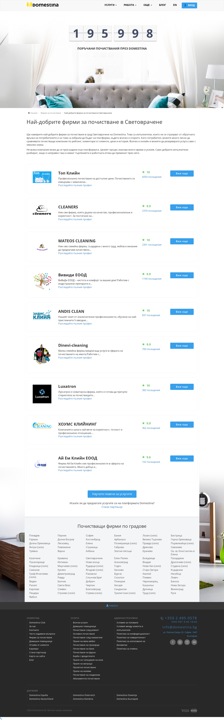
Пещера (34, 593)
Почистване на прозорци (86, 645)
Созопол (119, 577)
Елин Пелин (121, 558)
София (89, 535)
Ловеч (174, 577)
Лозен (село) (150, 535)
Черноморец (150, 581)
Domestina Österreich (84, 695)
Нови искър (93, 562)
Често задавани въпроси (42, 633)
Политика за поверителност (131, 637)
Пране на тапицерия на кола (88, 659)
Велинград (177, 589)
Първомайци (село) (182, 543)
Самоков (34, 570)
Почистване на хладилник (86, 674)
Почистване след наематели (87, 637)
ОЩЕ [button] (148, 5)
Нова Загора (178, 585)
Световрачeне (94, 558)
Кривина (63, 558)
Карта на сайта (37, 656)
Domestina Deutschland (41, 698)
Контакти (34, 630)
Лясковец (63, 543)
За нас (32, 626)
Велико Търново (152, 539)
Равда (61, 577)
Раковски (91, 573)
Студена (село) (179, 566)
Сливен (62, 589)
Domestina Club (37, 622)
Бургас (118, 573)
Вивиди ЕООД (72, 275)
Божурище (149, 558)
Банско (175, 581)
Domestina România (83, 698)
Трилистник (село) (124, 593)
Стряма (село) (94, 593)
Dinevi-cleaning (73, 345)
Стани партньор (112, 507)
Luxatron (67, 386)
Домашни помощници (40, 641)
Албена (90, 551)
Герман (33, 539)
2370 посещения (151, 210)
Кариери (33, 648)
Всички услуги (80, 622)
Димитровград (66, 573)
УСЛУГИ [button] (110, 5)
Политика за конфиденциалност (133, 633)
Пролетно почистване (84, 667)
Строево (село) (66, 593)
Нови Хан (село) (152, 566)
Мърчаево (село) (67, 566)
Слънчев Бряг (94, 577)
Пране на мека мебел (84, 641)
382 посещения (151, 390)
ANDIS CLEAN (71, 311)
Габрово (119, 547)
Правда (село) (151, 543)
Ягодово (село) (94, 570)
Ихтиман (63, 562)
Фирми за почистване (40, 637)
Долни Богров (66, 539)
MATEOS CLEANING (77, 240)
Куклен (62, 570)
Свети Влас (64, 585)
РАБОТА (112, 605)
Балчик (62, 581)
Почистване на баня (83, 648)
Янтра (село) (36, 547)
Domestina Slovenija (127, 695)
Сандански (120, 589)
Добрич (90, 581)
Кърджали (177, 570)
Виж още (182, 173)
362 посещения (151, 428)
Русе (173, 593)
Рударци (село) (94, 566)
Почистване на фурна (84, 652)
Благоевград (93, 589)
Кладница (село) (38, 566)
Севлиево (176, 547)
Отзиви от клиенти (39, 645)
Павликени (64, 547)
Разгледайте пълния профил (75, 185)
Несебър (176, 573)
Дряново (148, 547)
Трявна (33, 551)
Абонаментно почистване (86, 678)
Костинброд (93, 539)
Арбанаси (120, 539)
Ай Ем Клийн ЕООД (77, 458)
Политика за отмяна (127, 648)
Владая (147, 562)
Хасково (119, 570)
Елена (89, 543)
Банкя (117, 535)
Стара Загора (150, 570)
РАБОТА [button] (130, 5)
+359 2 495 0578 (181, 618)
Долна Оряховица (39, 543)
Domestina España (38, 695)
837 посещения (151, 315)
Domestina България (127, 698)
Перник (62, 535)
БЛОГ (162, 5)
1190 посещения (151, 278)
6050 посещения (151, 177)
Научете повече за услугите (112, 494)
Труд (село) (149, 593)
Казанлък (148, 585)
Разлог (33, 585)
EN (175, 5)
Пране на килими (82, 671)
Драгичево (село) (181, 562)
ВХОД (189, 5)
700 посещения (151, 349)
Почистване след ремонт (86, 630)
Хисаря (118, 585)
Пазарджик (177, 558)
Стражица (92, 547)
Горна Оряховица (181, 539)
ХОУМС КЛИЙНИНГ (77, 424)
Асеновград (121, 562)
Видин (33, 581)
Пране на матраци (82, 663)
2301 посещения (151, 244)
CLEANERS (68, 207)
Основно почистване (84, 633)
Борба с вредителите (84, 656)
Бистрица (176, 535)
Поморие (119, 581)
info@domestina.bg (179, 627)
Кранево (148, 551)
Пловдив (34, 535)
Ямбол (33, 597)
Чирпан (90, 585)
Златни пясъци (123, 551)
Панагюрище (37, 562)
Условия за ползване (127, 622)
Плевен (147, 577)
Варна (61, 551)
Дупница (148, 589)
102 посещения (151, 462)
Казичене (34, 558)
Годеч (117, 566)
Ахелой (147, 573)
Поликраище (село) (125, 543)
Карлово (34, 589)
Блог (31, 659)
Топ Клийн (69, 173)
